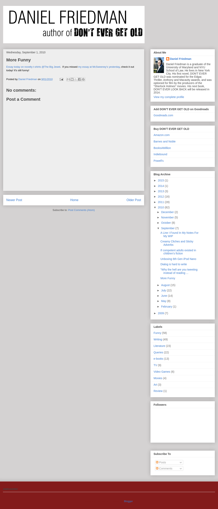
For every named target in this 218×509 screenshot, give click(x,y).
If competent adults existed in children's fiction (178, 252)
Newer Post (14, 200)
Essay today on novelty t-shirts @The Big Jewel (33, 66)
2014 (161, 186)
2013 (161, 191)
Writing (158, 339)
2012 (161, 196)
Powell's (159, 160)
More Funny (167, 278)
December (167, 212)
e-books (158, 358)
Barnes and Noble (165, 141)
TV (155, 365)
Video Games (162, 371)
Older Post (133, 200)
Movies (158, 378)
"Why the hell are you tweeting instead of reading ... (179, 271)
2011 (161, 202)
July (164, 290)
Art (155, 384)
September (168, 228)
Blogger (128, 501)
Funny (157, 332)
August (165, 285)
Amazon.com (162, 135)
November (167, 217)
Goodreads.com (163, 115)
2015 (161, 180)
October (166, 222)
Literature (159, 345)
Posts (161, 462)
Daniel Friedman (180, 58)
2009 (161, 313)
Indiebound (160, 154)
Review (158, 391)
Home (74, 200)
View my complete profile (169, 97)
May (164, 301)
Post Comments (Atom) (81, 210)
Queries (158, 352)
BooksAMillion (162, 148)
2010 (161, 207)
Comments (164, 468)
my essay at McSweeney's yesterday (99, 66)
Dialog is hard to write (173, 264)
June (164, 295)
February (167, 306)
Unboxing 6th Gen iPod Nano (178, 259)
